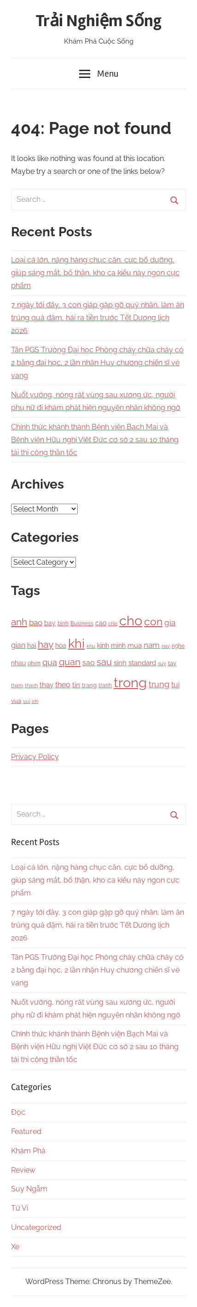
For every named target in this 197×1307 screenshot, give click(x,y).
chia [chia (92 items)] (112, 623)
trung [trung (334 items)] (159, 684)
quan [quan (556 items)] (70, 661)
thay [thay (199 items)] (46, 685)
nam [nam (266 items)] (152, 645)
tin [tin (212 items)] (76, 685)
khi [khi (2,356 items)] (76, 643)
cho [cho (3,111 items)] (130, 620)
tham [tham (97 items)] (17, 685)
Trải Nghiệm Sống (99, 21)
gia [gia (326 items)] (169, 622)
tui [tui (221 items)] (175, 684)
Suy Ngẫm (29, 1189)
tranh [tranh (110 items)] (105, 685)
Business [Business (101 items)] (81, 623)
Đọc (18, 1112)
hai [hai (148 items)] (31, 645)
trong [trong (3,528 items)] (130, 682)
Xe (15, 1246)
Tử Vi (19, 1208)
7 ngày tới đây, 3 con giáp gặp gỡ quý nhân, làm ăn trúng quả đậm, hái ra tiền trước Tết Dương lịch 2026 (97, 317)
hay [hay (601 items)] (45, 644)
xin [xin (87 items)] (35, 701)
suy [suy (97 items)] (162, 663)
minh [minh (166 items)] (118, 645)
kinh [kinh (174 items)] (103, 645)
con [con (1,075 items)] (153, 621)
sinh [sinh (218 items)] (120, 662)
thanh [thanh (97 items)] (31, 685)
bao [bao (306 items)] (35, 622)
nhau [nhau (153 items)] (18, 663)
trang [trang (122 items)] (89, 685)
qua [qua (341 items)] (49, 662)
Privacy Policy (35, 756)
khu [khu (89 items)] (91, 646)
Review (23, 1170)
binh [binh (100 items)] (63, 623)
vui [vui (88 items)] (26, 701)
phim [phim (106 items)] (34, 663)
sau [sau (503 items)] (104, 662)
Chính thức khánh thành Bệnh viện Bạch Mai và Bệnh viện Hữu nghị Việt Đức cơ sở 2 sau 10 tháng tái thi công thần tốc (95, 440)
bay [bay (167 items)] (50, 623)
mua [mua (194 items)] (134, 645)
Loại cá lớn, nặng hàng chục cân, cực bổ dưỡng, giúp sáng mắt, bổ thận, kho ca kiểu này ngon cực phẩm (95, 273)
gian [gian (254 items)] (18, 645)
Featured (26, 1131)
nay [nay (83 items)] (166, 646)
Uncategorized (36, 1227)
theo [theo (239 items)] (62, 684)
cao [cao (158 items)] (100, 623)
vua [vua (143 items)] (16, 700)
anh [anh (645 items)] (19, 622)
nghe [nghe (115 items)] (178, 645)
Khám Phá (28, 1150)
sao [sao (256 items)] (88, 662)
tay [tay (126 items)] (172, 663)
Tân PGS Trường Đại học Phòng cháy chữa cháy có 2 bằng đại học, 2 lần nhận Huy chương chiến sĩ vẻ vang (97, 362)
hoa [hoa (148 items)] (60, 645)
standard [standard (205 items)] (142, 663)
